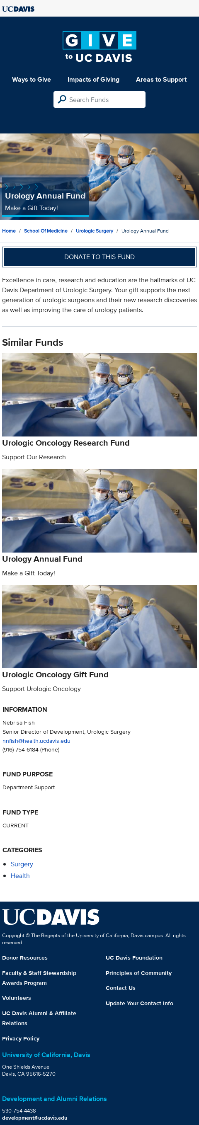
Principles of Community (139, 973)
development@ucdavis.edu (35, 1118)
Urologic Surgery (94, 230)
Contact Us (121, 988)
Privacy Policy (20, 1038)
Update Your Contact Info (139, 1003)
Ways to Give (31, 79)
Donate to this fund (99, 257)
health (20, 875)
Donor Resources (25, 957)
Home (9, 230)
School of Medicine (46, 230)
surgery (22, 864)
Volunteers (16, 998)
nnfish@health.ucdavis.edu (36, 740)
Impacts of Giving (93, 79)
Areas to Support (161, 79)
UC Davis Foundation (134, 957)
